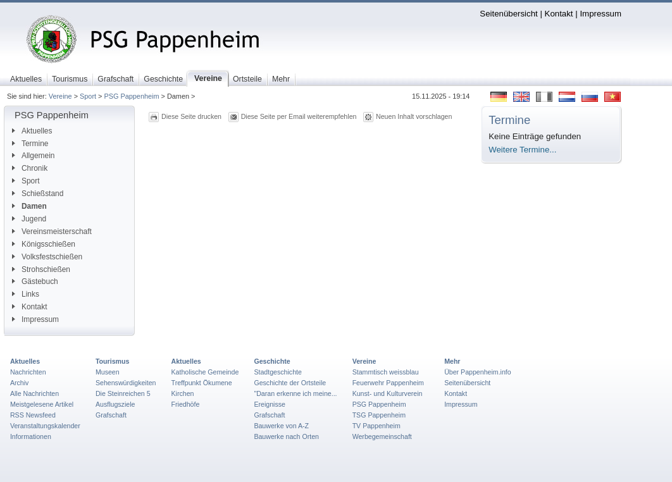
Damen (29, 206)
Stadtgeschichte (278, 372)
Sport (88, 96)
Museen (108, 372)
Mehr (452, 361)
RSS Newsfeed (33, 415)
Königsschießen (43, 244)
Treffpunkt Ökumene (201, 382)
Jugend (29, 218)
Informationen (30, 436)
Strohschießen (41, 269)
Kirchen (182, 393)
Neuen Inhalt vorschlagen (414, 116)
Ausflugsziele (115, 404)
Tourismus (112, 361)
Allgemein (33, 155)
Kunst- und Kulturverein (387, 393)
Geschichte (272, 361)
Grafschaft (111, 415)
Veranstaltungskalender (45, 425)
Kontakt (559, 13)
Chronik (29, 168)
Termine (30, 143)
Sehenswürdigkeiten (126, 382)
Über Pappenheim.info (477, 372)
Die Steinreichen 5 (123, 393)
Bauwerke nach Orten (286, 436)
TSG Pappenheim (379, 415)
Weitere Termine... (522, 149)
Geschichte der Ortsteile (290, 382)
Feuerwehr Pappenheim (388, 382)
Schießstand (37, 193)
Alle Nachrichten (34, 393)
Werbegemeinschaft (382, 436)
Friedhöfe (185, 404)
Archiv (19, 382)
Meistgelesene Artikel (41, 404)
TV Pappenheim (376, 425)
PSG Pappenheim (131, 96)
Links (25, 294)
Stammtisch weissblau (385, 372)
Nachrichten (28, 372)
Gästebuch (35, 281)
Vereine (60, 96)
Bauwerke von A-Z (281, 425)
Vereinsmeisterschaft (52, 231)
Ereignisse (269, 404)
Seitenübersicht (508, 13)
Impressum (600, 13)
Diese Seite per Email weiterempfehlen (299, 116)
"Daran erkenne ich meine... (295, 393)
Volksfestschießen (47, 256)
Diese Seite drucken (191, 116)
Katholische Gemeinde (205, 372)
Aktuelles (32, 131)
